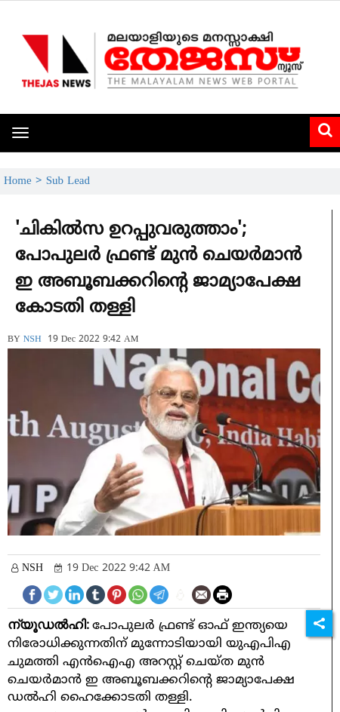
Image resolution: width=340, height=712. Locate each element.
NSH (32, 339)
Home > (25, 181)
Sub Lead (68, 181)
